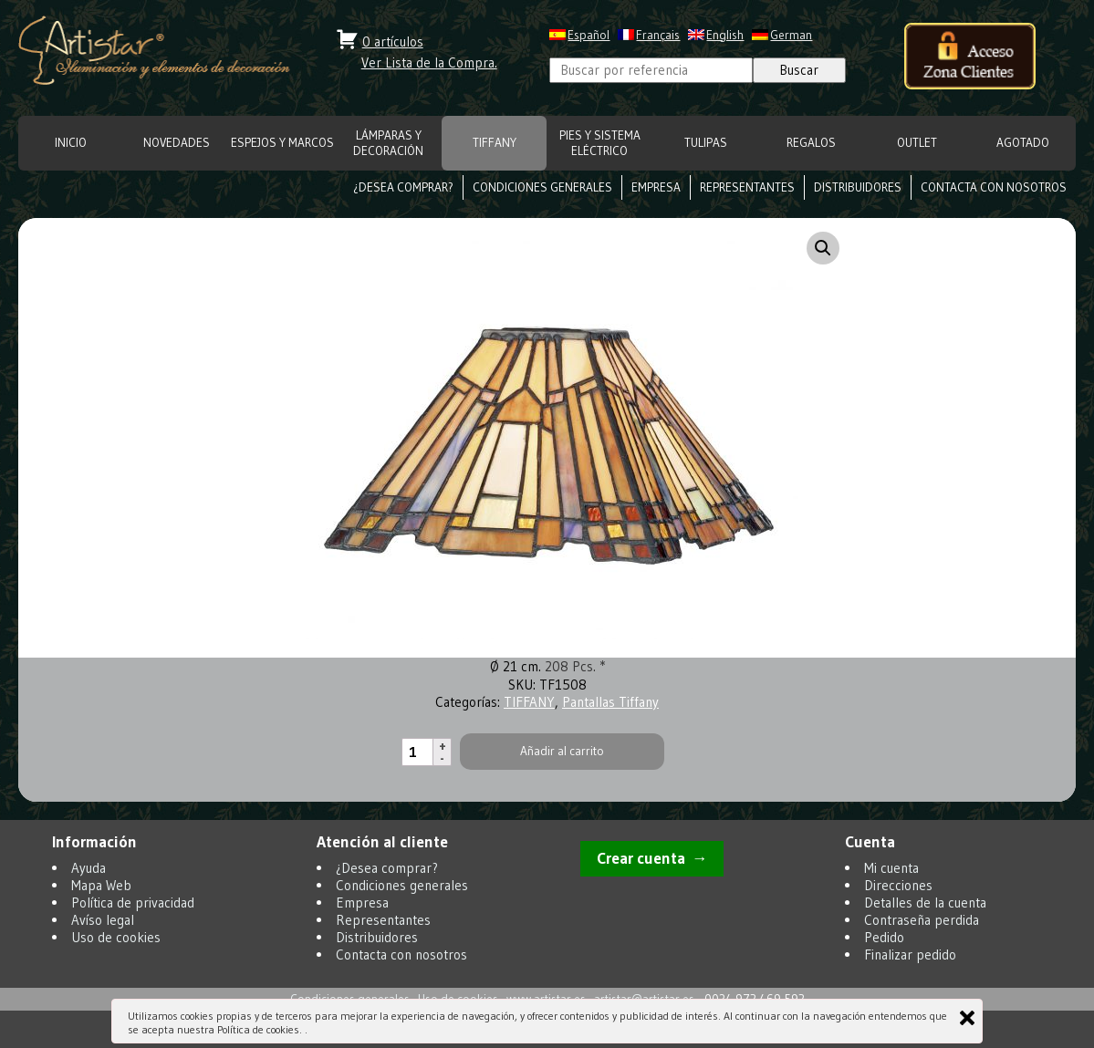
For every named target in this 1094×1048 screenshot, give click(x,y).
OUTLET (917, 142)
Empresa (656, 187)
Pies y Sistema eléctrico (600, 143)
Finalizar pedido (910, 954)
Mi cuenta (891, 868)
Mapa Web (101, 885)
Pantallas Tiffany (610, 702)
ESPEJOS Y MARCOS (282, 142)
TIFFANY (494, 142)
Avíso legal (102, 920)
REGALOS (811, 142)
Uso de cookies (116, 937)
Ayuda (88, 868)
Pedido (884, 937)
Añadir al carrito (562, 751)
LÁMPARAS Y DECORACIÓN (388, 143)
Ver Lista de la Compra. (429, 62)
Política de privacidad (132, 902)
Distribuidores (857, 187)
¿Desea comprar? (403, 187)
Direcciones (898, 885)
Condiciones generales (542, 187)
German (791, 35)
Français (658, 35)
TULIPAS (705, 142)
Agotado (1022, 142)
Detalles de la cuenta (925, 902)
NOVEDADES (176, 142)
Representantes (747, 187)
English (725, 35)
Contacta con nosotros (994, 187)
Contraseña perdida (921, 920)
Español (589, 35)
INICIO (71, 142)
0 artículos (392, 41)
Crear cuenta (641, 858)
